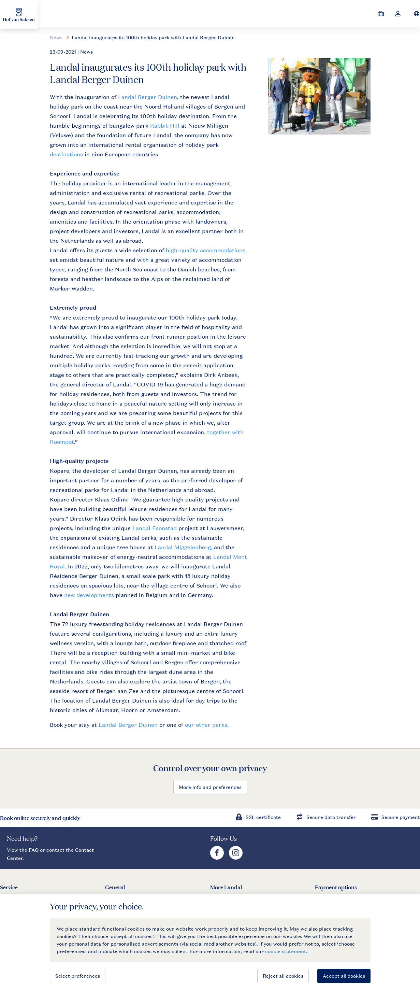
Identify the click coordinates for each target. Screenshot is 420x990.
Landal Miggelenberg (183, 547)
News (56, 37)
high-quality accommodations (205, 250)
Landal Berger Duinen (147, 97)
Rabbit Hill (164, 125)
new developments (89, 595)
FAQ (34, 850)
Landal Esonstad (154, 528)
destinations (67, 154)
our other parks (206, 724)
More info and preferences (210, 787)
